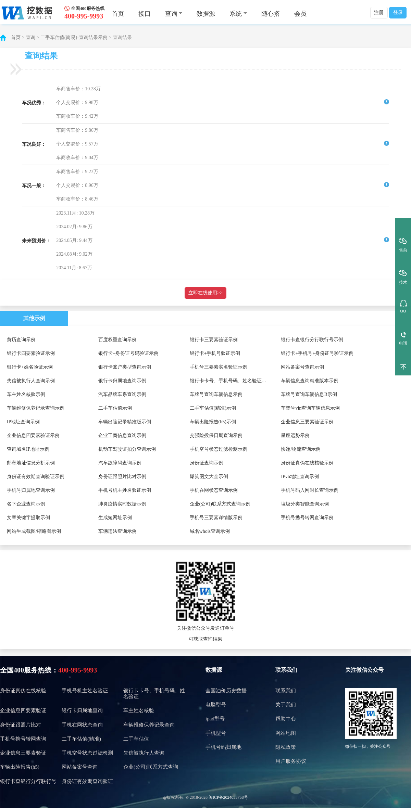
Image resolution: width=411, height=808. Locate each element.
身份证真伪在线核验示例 (307, 462)
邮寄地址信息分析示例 (31, 462)
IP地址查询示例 (23, 421)
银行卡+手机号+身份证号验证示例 (317, 353)
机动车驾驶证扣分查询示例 (127, 449)
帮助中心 (285, 718)
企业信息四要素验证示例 (33, 435)
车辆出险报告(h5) (19, 767)
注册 (379, 12)
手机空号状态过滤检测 (87, 753)
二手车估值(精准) (81, 739)
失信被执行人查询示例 (31, 380)
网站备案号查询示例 (302, 367)
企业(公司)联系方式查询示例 (220, 503)
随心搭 (270, 13)
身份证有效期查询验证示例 (35, 476)
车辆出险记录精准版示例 (124, 421)
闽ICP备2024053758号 (228, 797)
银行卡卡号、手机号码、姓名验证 (154, 693)
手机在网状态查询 (82, 725)
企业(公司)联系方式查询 (150, 767)
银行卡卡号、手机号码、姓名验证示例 (230, 380)
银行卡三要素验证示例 (214, 339)
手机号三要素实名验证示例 (218, 367)
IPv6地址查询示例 (300, 476)
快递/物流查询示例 (301, 449)
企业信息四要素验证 (23, 710)
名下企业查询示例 (26, 503)
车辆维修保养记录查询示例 (35, 408)
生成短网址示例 (115, 517)
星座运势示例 (295, 435)
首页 (118, 13)
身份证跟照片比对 (20, 725)
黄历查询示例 (21, 339)
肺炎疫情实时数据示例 (122, 503)
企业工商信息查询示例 (122, 435)
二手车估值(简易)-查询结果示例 (74, 37)
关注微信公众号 (364, 670)
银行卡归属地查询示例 (122, 380)
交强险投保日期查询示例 (216, 435)
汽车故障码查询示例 (119, 462)
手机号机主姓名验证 (85, 690)
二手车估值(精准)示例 (213, 408)
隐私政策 (285, 747)
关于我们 (285, 704)
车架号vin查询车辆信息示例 (310, 408)
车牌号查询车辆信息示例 (216, 394)
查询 (30, 37)
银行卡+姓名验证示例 (30, 367)
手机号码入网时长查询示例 (309, 490)
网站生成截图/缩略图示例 (34, 531)
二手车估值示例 (115, 408)
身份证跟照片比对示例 (122, 476)
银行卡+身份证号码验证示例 (128, 353)
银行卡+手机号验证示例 (215, 353)
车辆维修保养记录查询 (149, 725)
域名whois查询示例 (210, 531)
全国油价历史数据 (226, 690)
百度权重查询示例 (117, 339)
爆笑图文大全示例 (209, 476)
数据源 (206, 13)
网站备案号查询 (80, 767)
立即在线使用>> (205, 292)
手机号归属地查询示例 (31, 490)
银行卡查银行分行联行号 (28, 781)
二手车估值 (136, 739)
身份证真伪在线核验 (23, 690)
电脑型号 (216, 704)
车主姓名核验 (138, 710)
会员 (300, 13)
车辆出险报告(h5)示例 (213, 421)
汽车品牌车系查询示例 (122, 394)
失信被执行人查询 (143, 753)
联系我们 (286, 670)
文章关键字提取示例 (28, 517)
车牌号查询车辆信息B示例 (309, 394)
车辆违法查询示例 (117, 531)
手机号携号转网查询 (23, 739)
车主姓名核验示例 (26, 394)
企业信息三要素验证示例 (307, 421)
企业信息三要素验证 (23, 753)
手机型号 (216, 733)
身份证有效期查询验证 (87, 781)
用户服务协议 (290, 761)
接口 (144, 13)
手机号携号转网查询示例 (307, 517)
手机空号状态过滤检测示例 (218, 449)
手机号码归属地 (223, 747)
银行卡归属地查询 (82, 710)
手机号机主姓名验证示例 (124, 490)
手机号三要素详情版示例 (216, 517)
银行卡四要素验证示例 (31, 353)
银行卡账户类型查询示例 (124, 367)
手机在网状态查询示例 (214, 490)
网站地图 (285, 733)
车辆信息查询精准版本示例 (309, 380)
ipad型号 (215, 718)
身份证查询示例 (206, 462)
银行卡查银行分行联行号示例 (312, 339)
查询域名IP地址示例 (28, 449)
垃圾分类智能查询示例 (305, 503)
